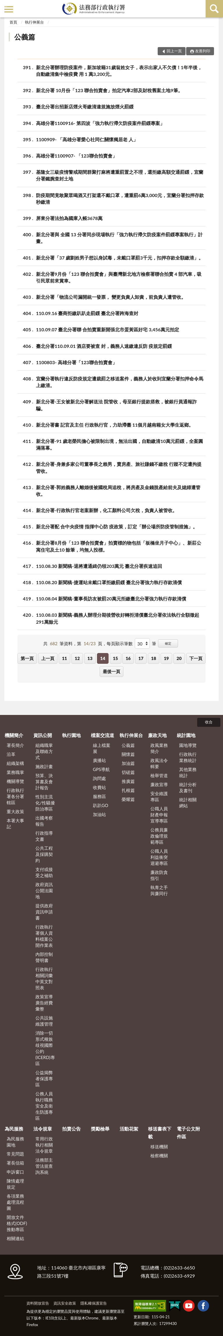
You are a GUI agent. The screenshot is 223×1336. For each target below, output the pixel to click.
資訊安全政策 (64, 1303)
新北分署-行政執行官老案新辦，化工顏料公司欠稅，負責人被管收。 (106, 510)
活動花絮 (129, 1128)
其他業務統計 (188, 772)
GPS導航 (101, 769)
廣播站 (99, 760)
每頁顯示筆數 (120, 643)
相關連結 (15, 1238)
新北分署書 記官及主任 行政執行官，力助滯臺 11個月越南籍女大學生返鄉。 (114, 424)
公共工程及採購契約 (44, 854)
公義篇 (24, 37)
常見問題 (15, 1153)
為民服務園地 (15, 1141)
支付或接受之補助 (44, 872)
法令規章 (42, 1128)
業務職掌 (15, 772)
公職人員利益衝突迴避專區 (159, 857)
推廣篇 (128, 781)
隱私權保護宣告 (93, 1303)
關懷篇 (128, 754)
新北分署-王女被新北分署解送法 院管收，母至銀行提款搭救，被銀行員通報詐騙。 (116, 404)
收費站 (99, 787)
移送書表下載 (159, 1132)
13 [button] (89, 658)
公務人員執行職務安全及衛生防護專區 (44, 1106)
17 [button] (140, 658)
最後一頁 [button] (111, 671)
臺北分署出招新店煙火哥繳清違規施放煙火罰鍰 (85, 106)
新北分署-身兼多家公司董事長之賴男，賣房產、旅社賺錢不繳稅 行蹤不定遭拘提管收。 (119, 467)
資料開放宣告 (37, 1303)
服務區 (99, 796)
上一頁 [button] (47, 658)
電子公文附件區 (188, 1132)
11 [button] (64, 658)
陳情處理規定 (15, 1184)
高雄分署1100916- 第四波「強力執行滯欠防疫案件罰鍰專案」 (100, 123)
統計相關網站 (188, 802)
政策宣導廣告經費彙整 (44, 1002)
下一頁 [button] (195, 658)
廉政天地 (157, 735)
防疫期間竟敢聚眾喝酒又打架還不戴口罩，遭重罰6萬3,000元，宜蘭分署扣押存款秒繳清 (120, 198)
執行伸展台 (34, 22)
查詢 (214, 8)
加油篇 (128, 763)
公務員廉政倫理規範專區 (159, 836)
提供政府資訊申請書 (44, 911)
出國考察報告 (44, 821)
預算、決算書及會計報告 (44, 781)
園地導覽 (188, 745)
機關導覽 (15, 781)
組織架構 (15, 763)
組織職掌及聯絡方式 (44, 751)
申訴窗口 (15, 1171)
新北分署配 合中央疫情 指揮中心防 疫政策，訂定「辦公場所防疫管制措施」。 (116, 526)
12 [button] (77, 658)
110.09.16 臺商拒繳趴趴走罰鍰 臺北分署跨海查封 (87, 313)
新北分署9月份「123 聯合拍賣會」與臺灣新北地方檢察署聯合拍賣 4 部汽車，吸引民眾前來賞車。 (119, 277)
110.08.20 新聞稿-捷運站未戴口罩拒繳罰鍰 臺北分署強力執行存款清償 (109, 582)
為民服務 (14, 1128)
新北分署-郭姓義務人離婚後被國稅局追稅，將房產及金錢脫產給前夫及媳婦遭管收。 (118, 490)
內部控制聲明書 (44, 957)
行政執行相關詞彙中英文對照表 (44, 978)
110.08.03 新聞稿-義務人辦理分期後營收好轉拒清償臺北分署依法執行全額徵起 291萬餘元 (117, 617)
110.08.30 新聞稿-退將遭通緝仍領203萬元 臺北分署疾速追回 (99, 566)
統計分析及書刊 (188, 787)
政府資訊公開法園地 (44, 890)
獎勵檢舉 (100, 1128)
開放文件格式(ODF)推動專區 (17, 1223)
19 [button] (166, 658)
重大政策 (15, 811)
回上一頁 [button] (174, 51)
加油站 (99, 814)
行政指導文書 (44, 836)
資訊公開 (42, 735)
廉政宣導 (159, 784)
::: (5, 5)
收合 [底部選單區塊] (209, 722)
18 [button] (153, 658)
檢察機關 (159, 1155)
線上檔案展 (101, 748)
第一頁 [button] (27, 658)
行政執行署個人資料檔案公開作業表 (44, 936)
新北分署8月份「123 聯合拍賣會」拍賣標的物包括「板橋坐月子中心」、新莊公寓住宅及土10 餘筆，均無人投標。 (118, 545)
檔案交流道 (102, 735)
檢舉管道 (159, 775)
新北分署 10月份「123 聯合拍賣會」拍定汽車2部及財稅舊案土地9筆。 (109, 90)
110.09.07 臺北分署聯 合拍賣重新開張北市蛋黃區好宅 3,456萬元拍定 (107, 329)
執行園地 (71, 735)
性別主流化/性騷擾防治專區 (45, 802)
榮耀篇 (128, 799)
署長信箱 (15, 1162)
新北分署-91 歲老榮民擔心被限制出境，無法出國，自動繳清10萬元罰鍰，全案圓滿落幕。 (119, 444)
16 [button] (128, 658)
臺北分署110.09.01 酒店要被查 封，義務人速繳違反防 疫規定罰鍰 (104, 346)
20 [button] (179, 658)
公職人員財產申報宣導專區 (159, 814)
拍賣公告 (71, 1128)
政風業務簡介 (159, 748)
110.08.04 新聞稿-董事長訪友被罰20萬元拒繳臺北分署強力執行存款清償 (111, 598)
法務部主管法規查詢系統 (44, 1166)
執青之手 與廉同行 (159, 890)
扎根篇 (128, 790)
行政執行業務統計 (188, 757)
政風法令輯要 (159, 763)
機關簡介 (14, 735)
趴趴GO (100, 805)
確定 (168, 643)
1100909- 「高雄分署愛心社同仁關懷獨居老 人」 (87, 139)
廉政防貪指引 (159, 875)
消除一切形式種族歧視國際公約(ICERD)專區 (45, 1048)
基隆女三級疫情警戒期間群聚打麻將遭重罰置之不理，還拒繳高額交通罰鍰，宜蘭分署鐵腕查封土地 (119, 175)
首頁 (13, 22)
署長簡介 (15, 745)
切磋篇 (128, 772)
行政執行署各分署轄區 (15, 796)
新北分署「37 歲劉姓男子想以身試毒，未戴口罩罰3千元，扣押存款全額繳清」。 (119, 257)
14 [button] (102, 658)
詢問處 (99, 778)
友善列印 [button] (202, 51)
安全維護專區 (159, 796)
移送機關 (159, 1146)
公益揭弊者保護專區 (44, 1078)
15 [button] (115, 658)
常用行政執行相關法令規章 (44, 1144)
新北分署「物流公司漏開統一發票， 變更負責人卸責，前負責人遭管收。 (111, 297)
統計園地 (186, 735)
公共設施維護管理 (44, 1020)
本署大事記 (15, 823)
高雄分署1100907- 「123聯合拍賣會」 (76, 155)
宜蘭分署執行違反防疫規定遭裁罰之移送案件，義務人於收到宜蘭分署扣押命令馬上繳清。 (119, 381)
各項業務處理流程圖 (15, 1202)
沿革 (11, 754)
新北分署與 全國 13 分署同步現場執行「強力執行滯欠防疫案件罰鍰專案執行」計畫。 (119, 237)
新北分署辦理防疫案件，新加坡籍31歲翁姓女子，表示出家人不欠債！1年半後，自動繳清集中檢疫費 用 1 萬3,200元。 (119, 70)
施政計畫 (44, 766)
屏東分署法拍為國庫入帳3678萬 (69, 218)
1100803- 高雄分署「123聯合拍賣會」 (76, 362)
